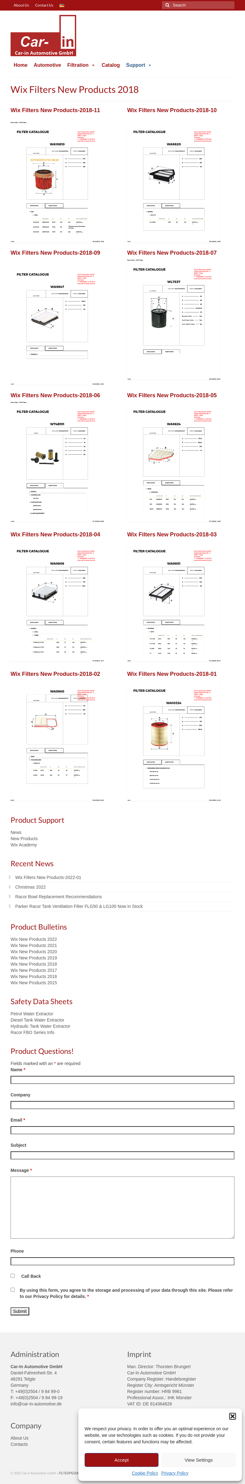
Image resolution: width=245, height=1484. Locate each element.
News (16, 832)
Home (20, 65)
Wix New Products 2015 (34, 982)
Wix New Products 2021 (34, 945)
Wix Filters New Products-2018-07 (172, 253)
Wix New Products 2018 (34, 964)
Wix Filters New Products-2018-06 (55, 395)
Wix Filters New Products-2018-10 (172, 110)
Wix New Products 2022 (34, 939)
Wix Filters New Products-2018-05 (172, 395)
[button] (232, 1416)
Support (139, 65)
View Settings (199, 1460)
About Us (20, 1438)
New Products (24, 838)
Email (18, 1120)
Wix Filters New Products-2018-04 (55, 534)
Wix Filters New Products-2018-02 (55, 674)
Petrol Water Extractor (32, 1013)
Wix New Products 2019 (34, 957)
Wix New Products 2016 (34, 976)
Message (21, 1170)
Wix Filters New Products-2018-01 (172, 674)
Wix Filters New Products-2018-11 (55, 110)
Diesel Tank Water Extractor (37, 1019)
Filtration (81, 65)
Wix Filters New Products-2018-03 (172, 534)
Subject (18, 1145)
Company (20, 1094)
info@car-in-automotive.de (36, 1403)
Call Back (31, 1276)
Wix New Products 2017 (34, 970)
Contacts (19, 1444)
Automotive (47, 65)
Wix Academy (24, 844)
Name (18, 1069)
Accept (121, 1460)
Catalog (111, 65)
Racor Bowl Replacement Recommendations (58, 896)
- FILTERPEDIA (68, 1473)
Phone (17, 1251)
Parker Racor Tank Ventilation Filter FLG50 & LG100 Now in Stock (79, 906)
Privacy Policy (174, 1473)
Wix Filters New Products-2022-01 (48, 877)
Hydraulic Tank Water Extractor (40, 1026)
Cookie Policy (145, 1473)
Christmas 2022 (30, 887)
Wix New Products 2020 (34, 951)
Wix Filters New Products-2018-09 (55, 253)
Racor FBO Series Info (32, 1032)
